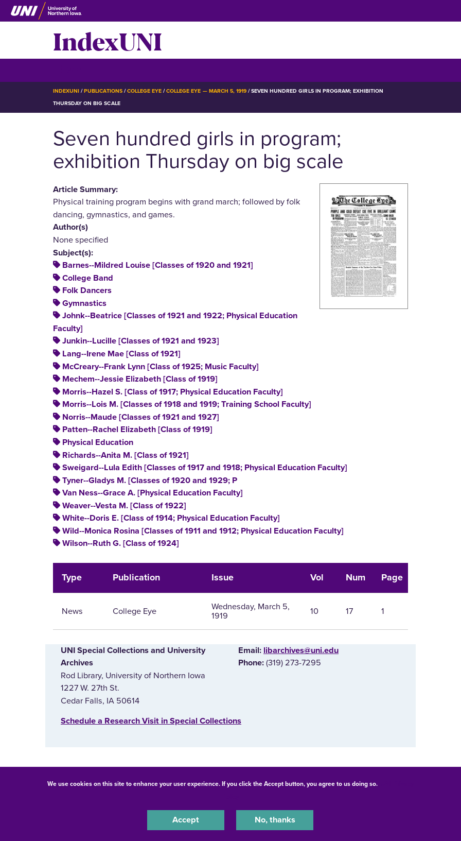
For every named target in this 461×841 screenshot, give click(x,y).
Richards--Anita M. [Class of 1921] (125, 455)
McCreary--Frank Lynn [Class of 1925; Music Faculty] (160, 367)
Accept (185, 820)
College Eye (144, 91)
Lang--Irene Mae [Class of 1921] (121, 354)
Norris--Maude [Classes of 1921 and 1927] (140, 417)
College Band (87, 278)
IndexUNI (107, 40)
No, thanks (275, 820)
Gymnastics (84, 303)
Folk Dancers (87, 290)
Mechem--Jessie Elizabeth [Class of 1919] (140, 379)
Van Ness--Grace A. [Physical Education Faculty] (152, 493)
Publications (103, 91)
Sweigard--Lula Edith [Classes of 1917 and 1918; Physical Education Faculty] (204, 467)
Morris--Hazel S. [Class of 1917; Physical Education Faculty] (172, 392)
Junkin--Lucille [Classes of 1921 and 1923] (140, 341)
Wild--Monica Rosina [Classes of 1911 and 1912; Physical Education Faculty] (203, 531)
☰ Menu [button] (71, 70)
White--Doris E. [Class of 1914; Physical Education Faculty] (171, 518)
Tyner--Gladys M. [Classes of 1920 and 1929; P (149, 480)
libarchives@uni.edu (301, 650)
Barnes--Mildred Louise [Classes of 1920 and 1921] (157, 265)
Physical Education (97, 442)
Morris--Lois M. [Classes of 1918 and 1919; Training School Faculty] (186, 404)
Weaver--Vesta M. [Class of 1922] (124, 506)
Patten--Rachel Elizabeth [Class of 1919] (137, 429)
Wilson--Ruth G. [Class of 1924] (120, 543)
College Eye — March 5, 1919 (206, 91)
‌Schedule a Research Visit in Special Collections (151, 721)
